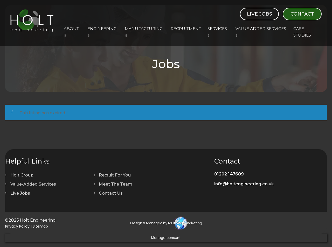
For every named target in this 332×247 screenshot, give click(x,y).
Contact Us (111, 193)
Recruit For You (115, 175)
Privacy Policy (17, 226)
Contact (302, 14)
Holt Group (21, 175)
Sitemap (40, 226)
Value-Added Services (33, 184)
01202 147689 (229, 174)
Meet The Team (115, 184)
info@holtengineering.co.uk (244, 183)
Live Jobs (259, 14)
